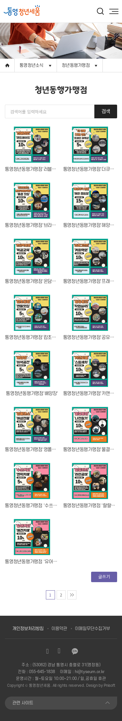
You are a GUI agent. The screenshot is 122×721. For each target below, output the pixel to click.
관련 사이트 (22, 702)
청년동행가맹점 (76, 65)
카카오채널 (75, 651)
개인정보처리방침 (28, 628)
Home (7, 65)
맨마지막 (71, 594)
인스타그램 (47, 651)
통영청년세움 (39, 686)
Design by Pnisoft (100, 686)
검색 (106, 111)
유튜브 (59, 651)
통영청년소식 (32, 65)
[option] (33, 11)
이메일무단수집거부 (92, 628)
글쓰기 (104, 576)
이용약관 (59, 628)
